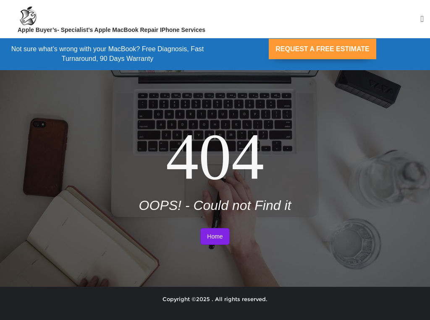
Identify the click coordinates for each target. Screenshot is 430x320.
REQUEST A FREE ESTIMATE (322, 48)
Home (215, 236)
